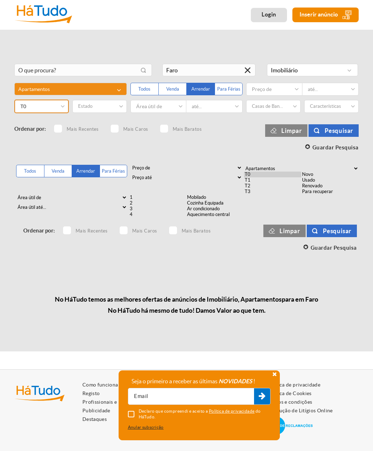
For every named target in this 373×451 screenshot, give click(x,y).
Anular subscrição (146, 427)
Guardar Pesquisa (335, 147)
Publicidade (96, 410)
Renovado (330, 186)
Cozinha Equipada (215, 203)
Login (269, 14)
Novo (330, 174)
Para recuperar (330, 192)
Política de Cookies (289, 393)
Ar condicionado (215, 209)
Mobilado (215, 197)
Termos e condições (289, 402)
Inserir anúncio (326, 14)
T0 (272, 174)
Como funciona (100, 385)
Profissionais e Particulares (114, 402)
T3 (272, 192)
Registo (91, 393)
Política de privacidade (293, 385)
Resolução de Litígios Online (300, 410)
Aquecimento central (215, 214)
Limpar (291, 130)
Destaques (94, 419)
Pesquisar (339, 130)
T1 (272, 180)
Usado (330, 180)
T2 (272, 186)
